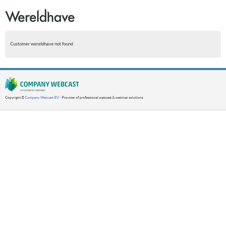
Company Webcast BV (42, 97)
